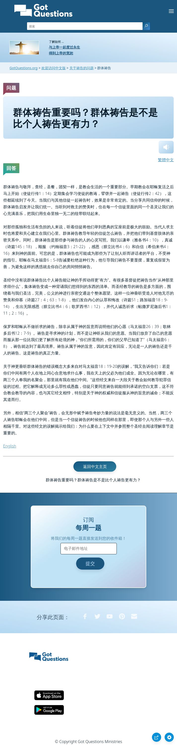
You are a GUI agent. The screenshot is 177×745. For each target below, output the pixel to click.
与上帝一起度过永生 (64, 47)
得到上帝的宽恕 (61, 53)
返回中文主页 (95, 466)
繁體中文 (166, 160)
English (9, 446)
